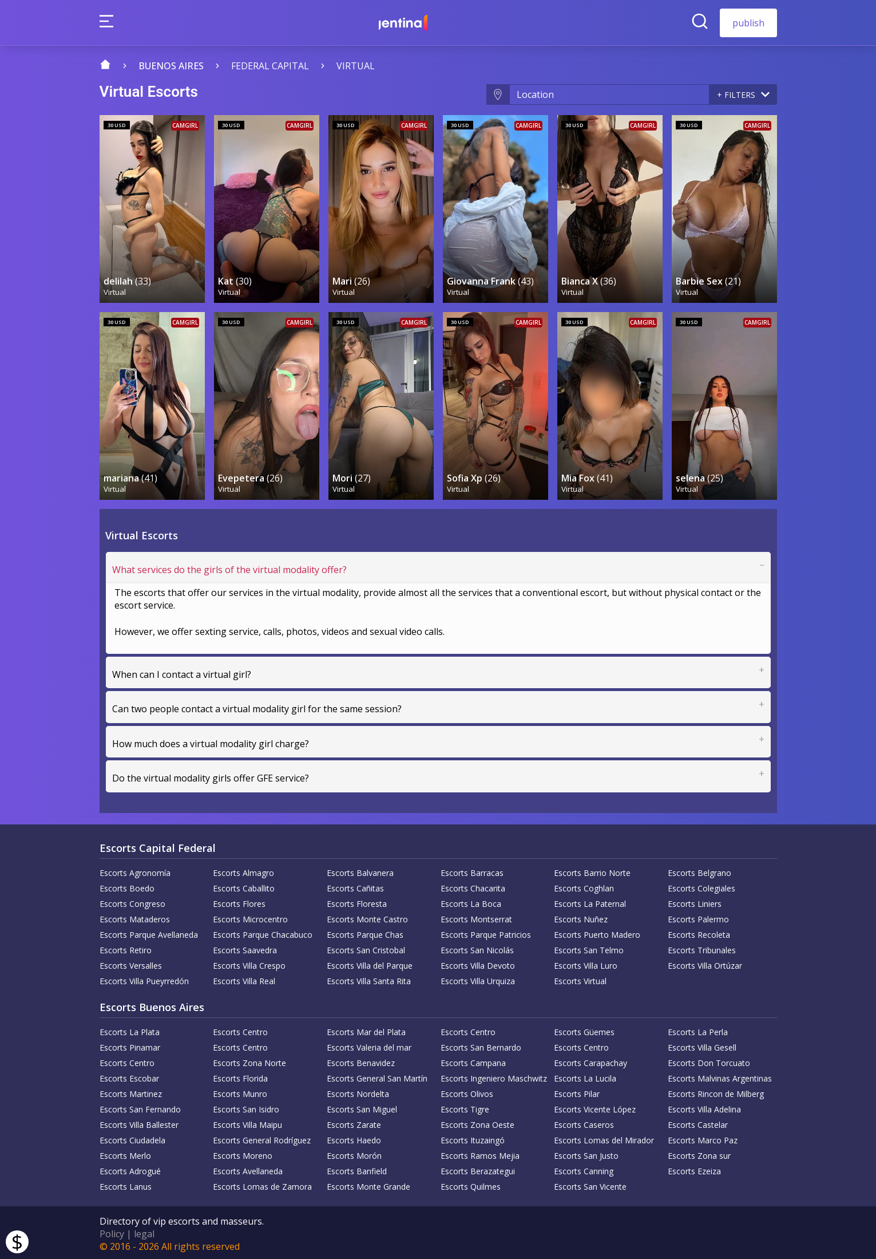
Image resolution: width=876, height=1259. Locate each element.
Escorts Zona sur (699, 1153)
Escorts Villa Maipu (247, 1122)
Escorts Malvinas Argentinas (720, 1076)
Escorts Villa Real (244, 978)
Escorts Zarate (354, 1122)
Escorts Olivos (467, 1091)
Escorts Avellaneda (248, 1168)
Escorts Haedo (354, 1137)
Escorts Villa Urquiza (478, 978)
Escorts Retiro (126, 947)
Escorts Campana (473, 1060)
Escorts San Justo (586, 1153)
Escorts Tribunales (702, 947)
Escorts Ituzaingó (473, 1137)
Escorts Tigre (465, 1107)
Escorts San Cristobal (366, 947)
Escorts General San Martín (377, 1076)
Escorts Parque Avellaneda (149, 932)
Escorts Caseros (584, 1122)
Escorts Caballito (244, 886)
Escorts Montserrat (476, 916)
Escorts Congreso (132, 901)
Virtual (355, 66)
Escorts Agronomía (135, 870)
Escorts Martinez (131, 1091)
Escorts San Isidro (246, 1107)
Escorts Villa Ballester (139, 1122)
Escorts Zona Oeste (477, 1122)
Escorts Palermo (698, 916)
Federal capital (270, 66)
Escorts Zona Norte (249, 1060)
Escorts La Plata (130, 1029)
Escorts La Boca (471, 901)
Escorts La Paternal (590, 901)
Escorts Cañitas (355, 886)
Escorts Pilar (577, 1091)
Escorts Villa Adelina (704, 1107)
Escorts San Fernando (140, 1107)
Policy (112, 1231)
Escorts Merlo (125, 1153)
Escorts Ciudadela (132, 1137)
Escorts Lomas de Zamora (262, 1184)
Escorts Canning (583, 1168)
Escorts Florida (240, 1076)
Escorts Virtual (580, 978)
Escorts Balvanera (360, 870)
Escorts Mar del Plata (366, 1029)
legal (144, 1231)
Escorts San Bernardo (481, 1045)
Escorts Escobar (129, 1076)
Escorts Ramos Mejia (480, 1153)
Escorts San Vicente (590, 1184)
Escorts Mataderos (135, 916)
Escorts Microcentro (250, 916)
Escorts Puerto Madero (597, 932)
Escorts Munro (240, 1091)
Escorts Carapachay (590, 1060)
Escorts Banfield (357, 1168)
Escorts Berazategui (478, 1168)
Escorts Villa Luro (585, 963)
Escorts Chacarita (473, 886)
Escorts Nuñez (581, 916)
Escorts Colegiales (701, 886)
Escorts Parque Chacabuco (262, 932)
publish (748, 23)
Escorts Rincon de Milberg (716, 1091)
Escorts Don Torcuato (709, 1060)
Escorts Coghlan (584, 886)
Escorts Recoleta (699, 932)
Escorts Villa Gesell (702, 1045)
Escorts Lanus (126, 1184)
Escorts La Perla (698, 1029)
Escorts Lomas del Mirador (604, 1137)
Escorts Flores (239, 901)
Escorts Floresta (357, 901)
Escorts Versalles (131, 963)
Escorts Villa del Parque (370, 963)
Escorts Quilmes (471, 1184)
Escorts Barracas (472, 870)
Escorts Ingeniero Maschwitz (494, 1076)
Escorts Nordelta (358, 1091)
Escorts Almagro (243, 870)
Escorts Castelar (698, 1122)
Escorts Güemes (584, 1029)
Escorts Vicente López (595, 1107)
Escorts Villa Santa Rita (369, 978)
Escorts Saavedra (245, 947)
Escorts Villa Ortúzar (705, 963)
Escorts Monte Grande (368, 1184)
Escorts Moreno (242, 1153)
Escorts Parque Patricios (486, 932)
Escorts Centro (240, 1029)
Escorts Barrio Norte (592, 870)
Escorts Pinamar (130, 1045)
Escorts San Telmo (589, 947)
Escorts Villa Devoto (478, 963)
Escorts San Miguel (362, 1107)
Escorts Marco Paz (703, 1137)
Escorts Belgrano (699, 870)
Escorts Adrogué (130, 1168)
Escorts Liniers (695, 901)
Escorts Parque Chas (365, 932)
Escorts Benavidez (361, 1060)
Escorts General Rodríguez (262, 1137)
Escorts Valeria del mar (369, 1045)
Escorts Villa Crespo (249, 963)
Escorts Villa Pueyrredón (144, 978)
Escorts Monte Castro (367, 916)
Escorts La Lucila (585, 1076)
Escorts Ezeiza (694, 1168)
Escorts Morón (354, 1153)
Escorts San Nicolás (477, 947)
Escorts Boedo (127, 886)
